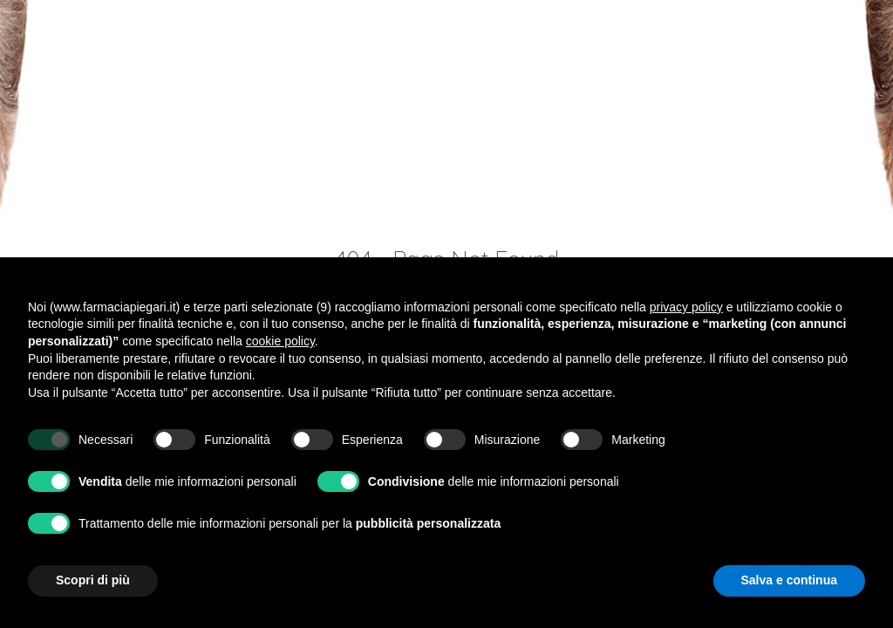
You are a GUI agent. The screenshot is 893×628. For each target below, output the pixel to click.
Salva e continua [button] (789, 580)
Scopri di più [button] (93, 580)
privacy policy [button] (686, 307)
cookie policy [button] (280, 341)
